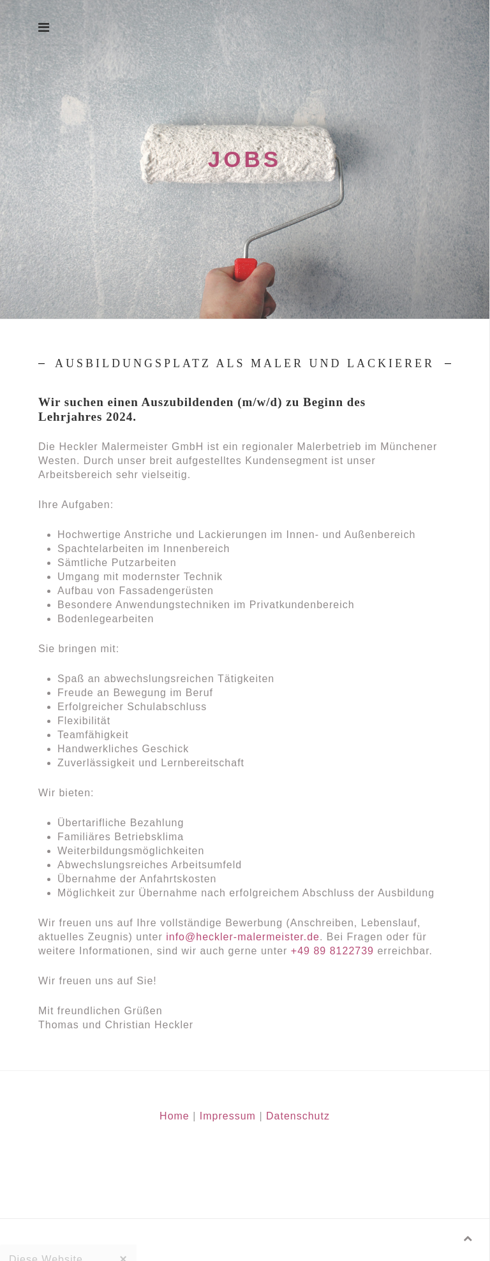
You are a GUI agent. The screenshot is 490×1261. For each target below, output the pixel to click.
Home (174, 1116)
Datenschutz (298, 1116)
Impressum (228, 1116)
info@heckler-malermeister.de (243, 936)
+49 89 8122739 (332, 950)
